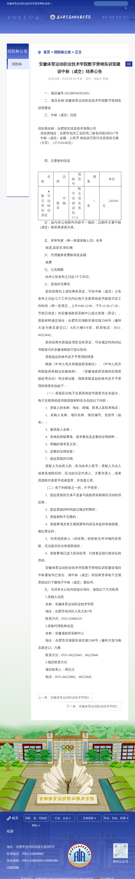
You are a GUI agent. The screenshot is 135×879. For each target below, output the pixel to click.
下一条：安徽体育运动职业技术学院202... (101, 697)
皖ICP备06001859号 (81, 869)
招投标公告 (17, 65)
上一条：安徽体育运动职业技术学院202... (58, 697)
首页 (46, 52)
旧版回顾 (13, 858)
